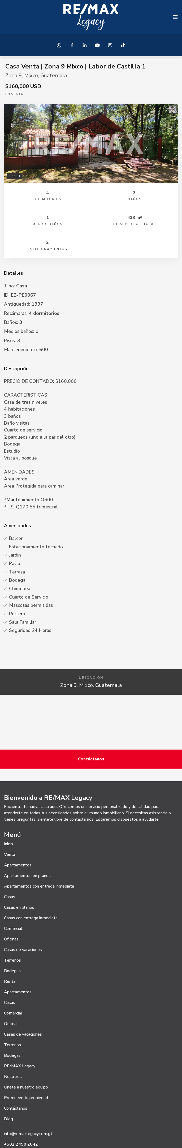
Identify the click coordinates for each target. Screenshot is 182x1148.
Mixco (31, 75)
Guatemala (53, 75)
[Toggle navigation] (175, 17)
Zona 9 (13, 75)
